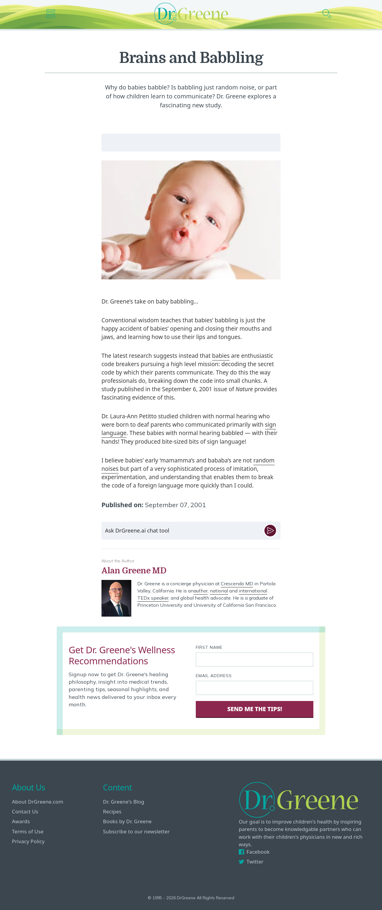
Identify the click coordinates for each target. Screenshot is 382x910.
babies (221, 356)
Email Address (214, 675)
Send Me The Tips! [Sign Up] (254, 709)
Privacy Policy (28, 841)
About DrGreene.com (37, 801)
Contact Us (25, 811)
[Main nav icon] (53, 13)
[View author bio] (191, 571)
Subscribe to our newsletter (136, 831)
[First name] (254, 659)
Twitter (251, 861)
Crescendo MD (237, 583)
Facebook (254, 851)
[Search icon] (329, 13)
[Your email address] (254, 688)
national (219, 591)
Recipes (112, 811)
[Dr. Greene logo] (191, 13)
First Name (209, 647)
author (201, 591)
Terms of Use (28, 831)
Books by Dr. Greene (127, 821)
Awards (21, 821)
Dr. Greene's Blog (123, 801)
